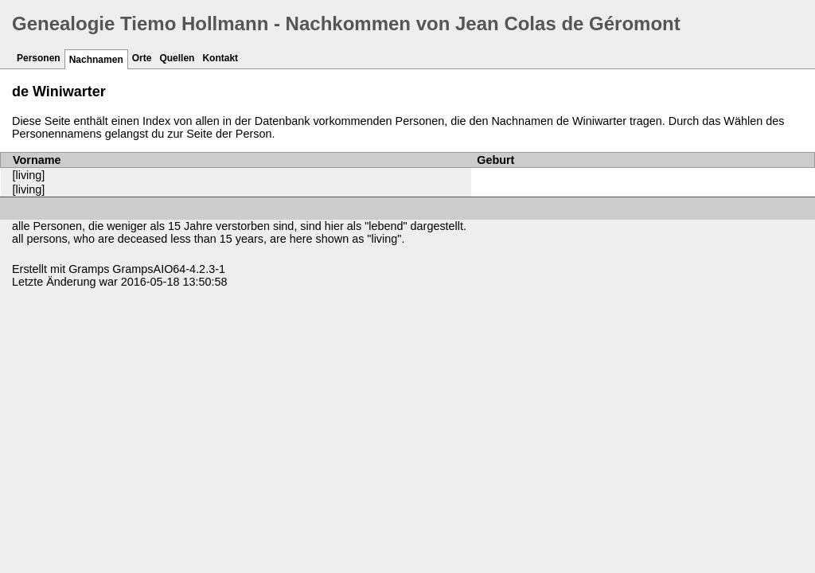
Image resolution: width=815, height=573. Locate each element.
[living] (29, 175)
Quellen (176, 58)
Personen (38, 58)
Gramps (88, 269)
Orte (142, 58)
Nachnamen (96, 59)
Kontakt (220, 58)
